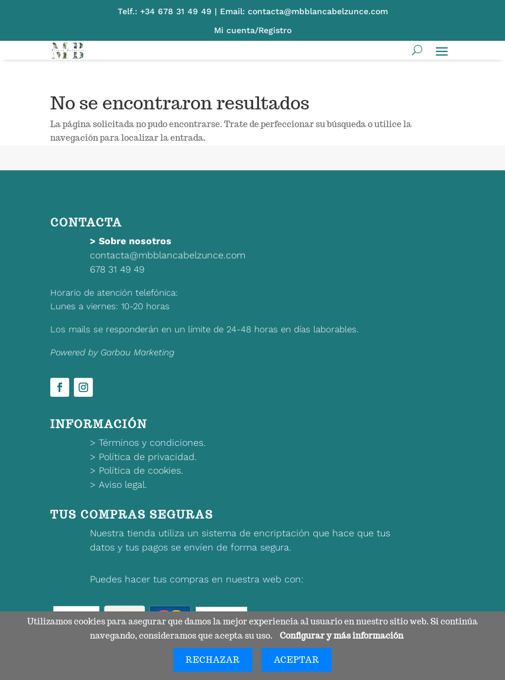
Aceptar (296, 660)
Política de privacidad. (148, 456)
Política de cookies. (141, 470)
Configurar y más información (341, 635)
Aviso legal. (123, 484)
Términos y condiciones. (152, 442)
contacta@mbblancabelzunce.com (167, 255)
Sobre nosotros (135, 241)
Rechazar (213, 660)
